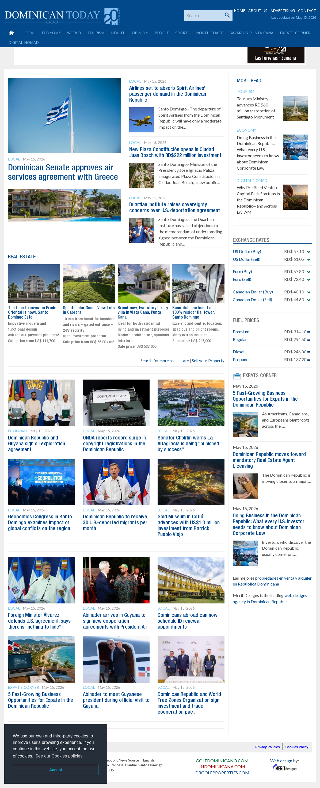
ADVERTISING (283, 10)
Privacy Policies (267, 747)
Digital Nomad (23, 42)
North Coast (209, 32)
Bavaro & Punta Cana (251, 32)
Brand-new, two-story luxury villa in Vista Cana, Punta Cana (143, 312)
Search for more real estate (164, 360)
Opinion (140, 32)
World (74, 32)
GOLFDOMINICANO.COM (222, 760)
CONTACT (307, 10)
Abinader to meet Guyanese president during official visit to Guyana (116, 700)
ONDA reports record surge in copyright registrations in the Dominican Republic (114, 444)
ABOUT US (257, 10)
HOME (239, 10)
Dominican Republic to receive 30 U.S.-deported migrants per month (115, 523)
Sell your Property (208, 360)
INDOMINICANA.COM (222, 766)
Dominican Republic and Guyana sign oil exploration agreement (36, 444)
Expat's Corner (23, 687)
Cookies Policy (296, 747)
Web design (281, 760)
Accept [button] (55, 770)
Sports (182, 32)
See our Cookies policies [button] (58, 756)
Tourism (96, 32)
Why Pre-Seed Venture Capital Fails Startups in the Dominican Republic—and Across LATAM (258, 199)
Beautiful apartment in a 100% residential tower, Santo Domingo (194, 312)
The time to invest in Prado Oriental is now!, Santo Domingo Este (32, 312)
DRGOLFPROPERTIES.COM (222, 772)
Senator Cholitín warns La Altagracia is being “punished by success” (188, 444)
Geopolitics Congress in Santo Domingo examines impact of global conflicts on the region (40, 523)
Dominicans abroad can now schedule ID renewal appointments (188, 621)
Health (118, 32)
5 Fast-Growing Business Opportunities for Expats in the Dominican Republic (40, 700)
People (162, 32)
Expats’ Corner (295, 32)
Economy (51, 32)
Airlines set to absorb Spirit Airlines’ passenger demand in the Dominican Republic (167, 94)
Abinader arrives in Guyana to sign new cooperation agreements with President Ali (115, 621)
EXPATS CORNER (260, 375)
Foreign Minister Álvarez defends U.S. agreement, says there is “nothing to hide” (39, 621)
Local (29, 32)
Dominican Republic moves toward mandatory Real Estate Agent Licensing (269, 460)
